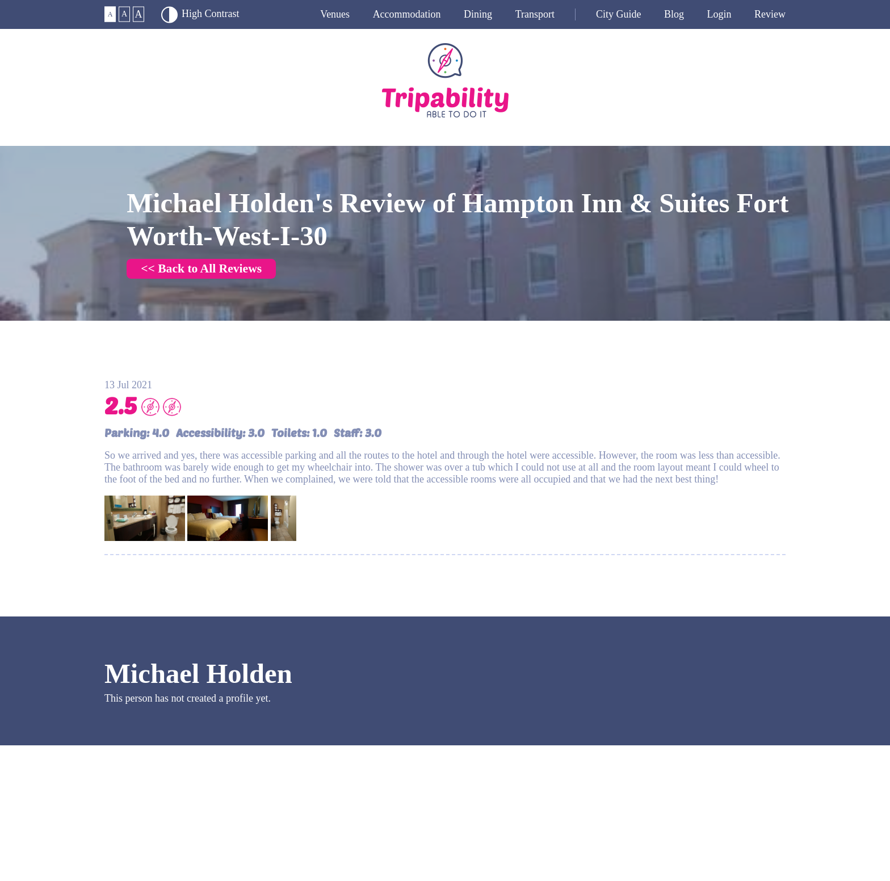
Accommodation (407, 14)
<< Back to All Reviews (201, 268)
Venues (335, 14)
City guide (618, 14)
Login (719, 14)
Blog (674, 14)
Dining (478, 14)
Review (770, 14)
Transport (535, 14)
